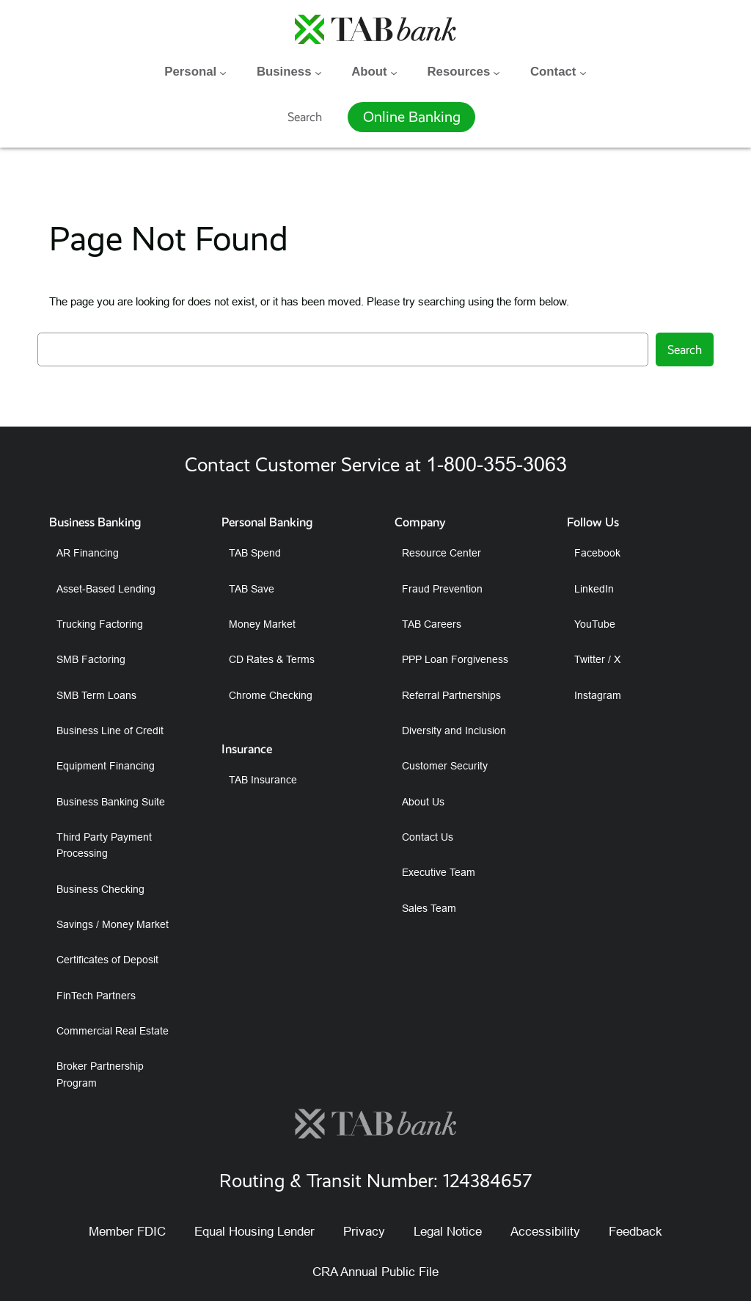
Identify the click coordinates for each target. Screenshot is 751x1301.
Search (684, 349)
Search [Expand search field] (304, 116)
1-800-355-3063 (496, 464)
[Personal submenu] (223, 72)
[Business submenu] (318, 72)
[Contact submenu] (583, 72)
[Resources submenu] (496, 72)
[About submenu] (394, 72)
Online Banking (412, 117)
